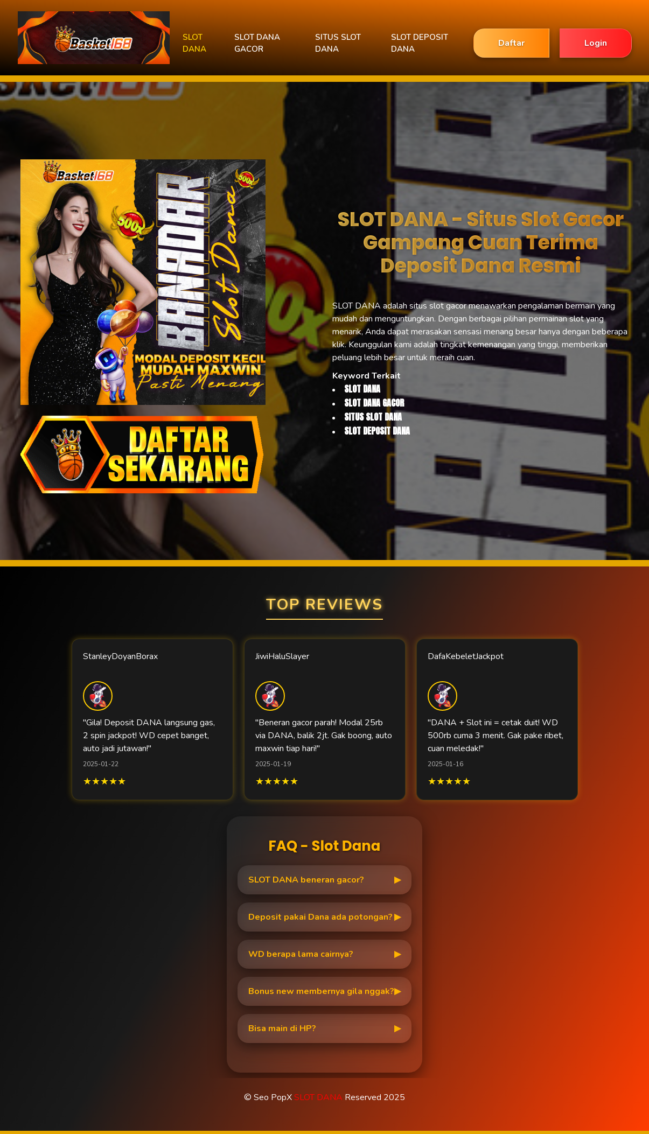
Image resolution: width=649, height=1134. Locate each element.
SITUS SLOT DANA (338, 43)
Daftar (511, 43)
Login (595, 43)
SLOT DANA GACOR (257, 43)
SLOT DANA (194, 43)
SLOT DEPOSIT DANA (419, 43)
